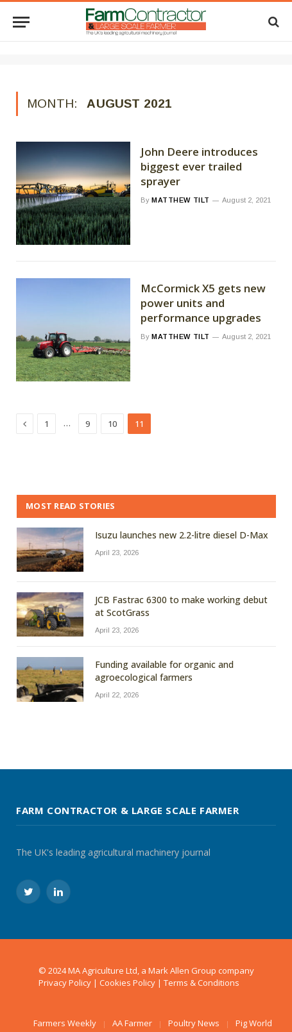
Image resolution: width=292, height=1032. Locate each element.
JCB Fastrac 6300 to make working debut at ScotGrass (181, 606)
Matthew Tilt (180, 200)
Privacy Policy (65, 982)
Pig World (254, 1023)
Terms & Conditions (201, 982)
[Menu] (21, 22)
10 (112, 423)
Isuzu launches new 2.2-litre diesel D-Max (181, 535)
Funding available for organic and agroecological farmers (164, 670)
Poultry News (193, 1023)
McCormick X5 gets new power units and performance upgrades (203, 303)
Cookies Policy (127, 982)
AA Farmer (132, 1023)
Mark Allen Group (182, 970)
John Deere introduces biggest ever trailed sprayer (199, 166)
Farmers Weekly (64, 1023)
